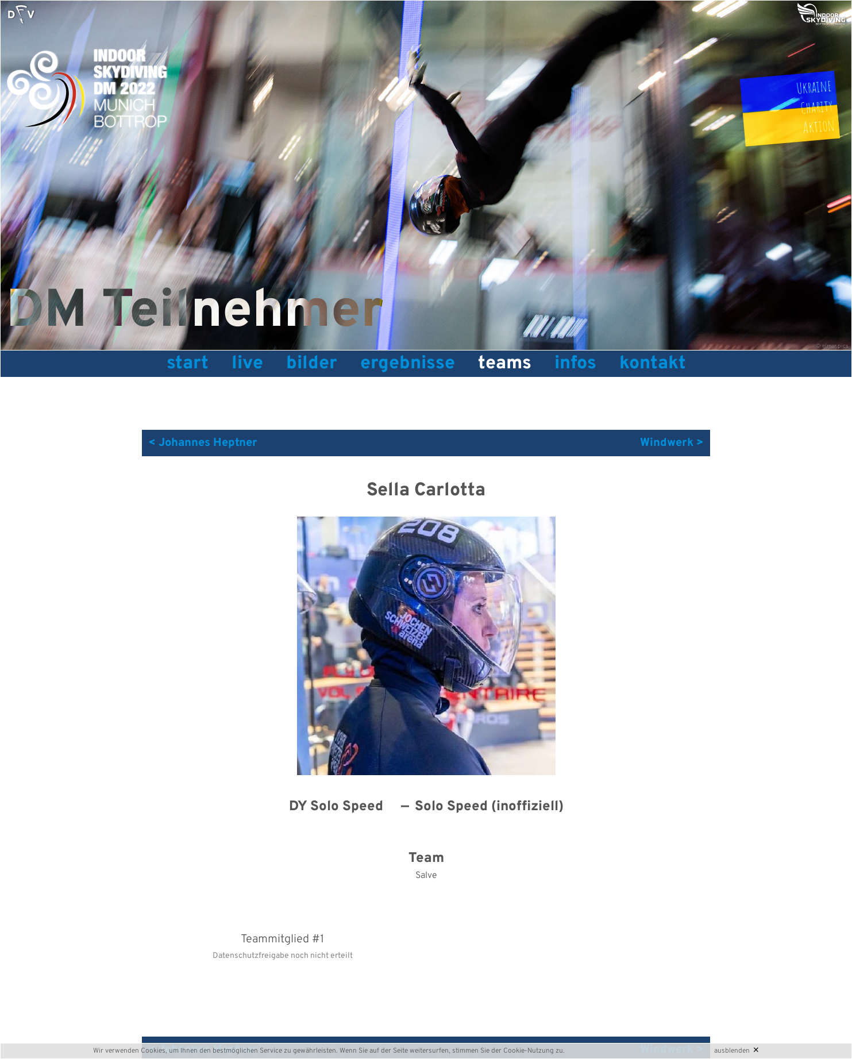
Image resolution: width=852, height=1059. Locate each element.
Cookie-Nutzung (528, 1051)
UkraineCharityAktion (816, 106)
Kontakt (652, 363)
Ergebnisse (407, 363)
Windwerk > (672, 443)
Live (247, 363)
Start (188, 363)
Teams (504, 363)
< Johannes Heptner (202, 443)
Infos (575, 363)
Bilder (311, 363)
